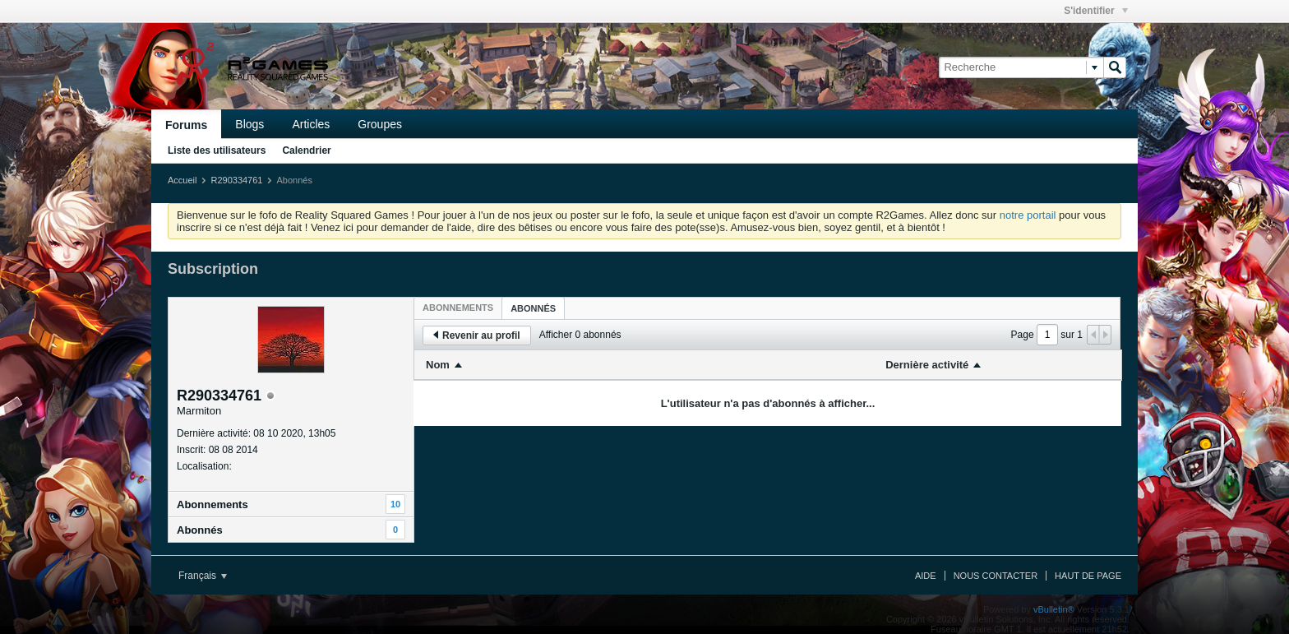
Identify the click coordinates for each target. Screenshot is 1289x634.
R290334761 (236, 180)
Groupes (380, 124)
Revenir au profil (476, 335)
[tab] (457, 307)
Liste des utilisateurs (217, 150)
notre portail (1028, 215)
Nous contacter (995, 576)
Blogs (249, 124)
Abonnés (200, 530)
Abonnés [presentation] (533, 308)
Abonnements (212, 504)
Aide (925, 576)
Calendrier (306, 150)
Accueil (182, 180)
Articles (311, 124)
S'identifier (1096, 10)
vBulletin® (1053, 609)
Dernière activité (926, 365)
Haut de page (1088, 576)
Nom (438, 365)
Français (202, 575)
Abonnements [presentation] (458, 307)
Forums (186, 125)
